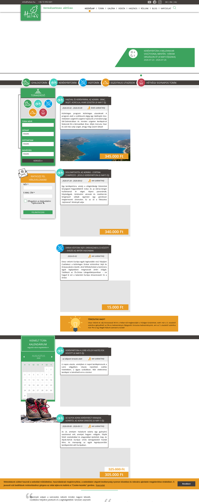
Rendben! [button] (186, 484)
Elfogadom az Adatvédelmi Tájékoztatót (39, 202)
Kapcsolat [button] (100, 485)
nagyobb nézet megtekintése (38, 253)
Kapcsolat (90, 491)
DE (166, 2)
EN (171, 2)
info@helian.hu (28, 2)
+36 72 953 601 (45, 2)
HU (175, 2)
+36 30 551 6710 (149, 493)
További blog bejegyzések (138, 386)
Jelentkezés (78, 491)
